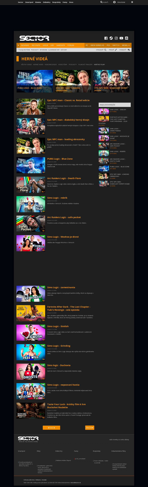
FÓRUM (70, 45)
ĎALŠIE (89, 428)
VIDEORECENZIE (51, 64)
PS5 (108, 45)
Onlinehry (46, 2)
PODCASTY (35, 50)
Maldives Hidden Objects (63, 460)
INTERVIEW (43, 50)
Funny (65, 2)
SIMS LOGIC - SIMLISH (118, 109)
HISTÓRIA (26, 50)
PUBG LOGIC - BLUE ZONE (30, 88)
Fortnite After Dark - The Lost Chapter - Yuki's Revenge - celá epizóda (68, 308)
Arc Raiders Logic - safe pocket (64, 217)
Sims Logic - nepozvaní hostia (63, 384)
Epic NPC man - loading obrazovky (66, 139)
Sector (20, 2)
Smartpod (29, 2)
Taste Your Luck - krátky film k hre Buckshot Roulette (66, 406)
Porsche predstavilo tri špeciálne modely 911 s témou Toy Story (26, 464)
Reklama (38, 480)
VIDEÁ (45, 45)
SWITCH (115, 45)
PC (87, 45)
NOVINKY (25, 45)
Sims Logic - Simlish (58, 326)
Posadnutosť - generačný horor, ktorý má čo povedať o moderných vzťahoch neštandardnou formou (45, 469)
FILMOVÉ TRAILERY (85, 64)
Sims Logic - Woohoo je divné (63, 236)
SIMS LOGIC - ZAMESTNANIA (115, 130)
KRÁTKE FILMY (99, 64)
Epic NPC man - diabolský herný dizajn (68, 119)
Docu (71, 2)
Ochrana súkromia (29, 480)
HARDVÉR (61, 45)
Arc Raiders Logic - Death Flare (64, 178)
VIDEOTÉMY (62, 64)
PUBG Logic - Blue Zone (59, 158)
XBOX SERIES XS (97, 45)
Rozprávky (56, 2)
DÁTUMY (64, 50)
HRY (52, 45)
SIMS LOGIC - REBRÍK (117, 151)
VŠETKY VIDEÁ (26, 64)
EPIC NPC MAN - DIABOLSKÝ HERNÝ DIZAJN (120, 183)
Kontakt (44, 480)
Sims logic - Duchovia (59, 365)
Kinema (38, 2)
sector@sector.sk (76, 483)
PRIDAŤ (111, 50)
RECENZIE (36, 45)
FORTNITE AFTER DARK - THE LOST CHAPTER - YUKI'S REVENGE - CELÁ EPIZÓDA (113, 120)
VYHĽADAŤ (99, 50)
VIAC (51, 428)
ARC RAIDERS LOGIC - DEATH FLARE (118, 160)
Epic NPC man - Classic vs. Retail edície (68, 100)
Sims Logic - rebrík (57, 197)
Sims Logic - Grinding (58, 345)
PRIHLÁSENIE (121, 2)
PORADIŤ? (122, 50)
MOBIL (125, 45)
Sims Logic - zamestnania (61, 287)
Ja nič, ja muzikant (80, 459)
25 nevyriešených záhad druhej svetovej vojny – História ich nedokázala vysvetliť (119, 466)
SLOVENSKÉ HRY (54, 50)
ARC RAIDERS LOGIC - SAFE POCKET (118, 145)
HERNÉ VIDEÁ (38, 64)
